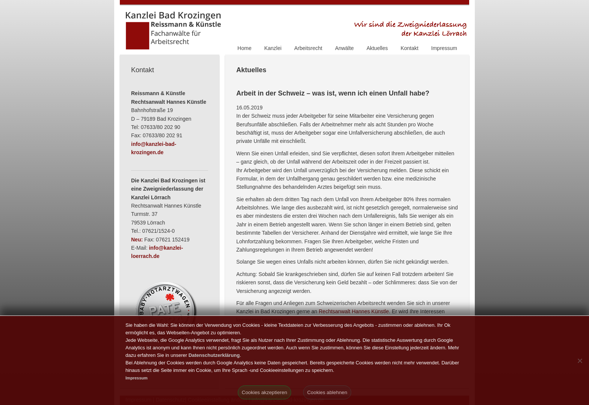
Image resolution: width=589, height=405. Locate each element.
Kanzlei (272, 48)
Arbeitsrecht (308, 48)
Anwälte (344, 48)
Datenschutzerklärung (214, 355)
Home (244, 48)
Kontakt (409, 48)
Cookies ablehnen (327, 392)
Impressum (444, 48)
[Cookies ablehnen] (579, 360)
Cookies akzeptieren (264, 392)
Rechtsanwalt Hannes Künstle (354, 311)
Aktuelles (377, 48)
